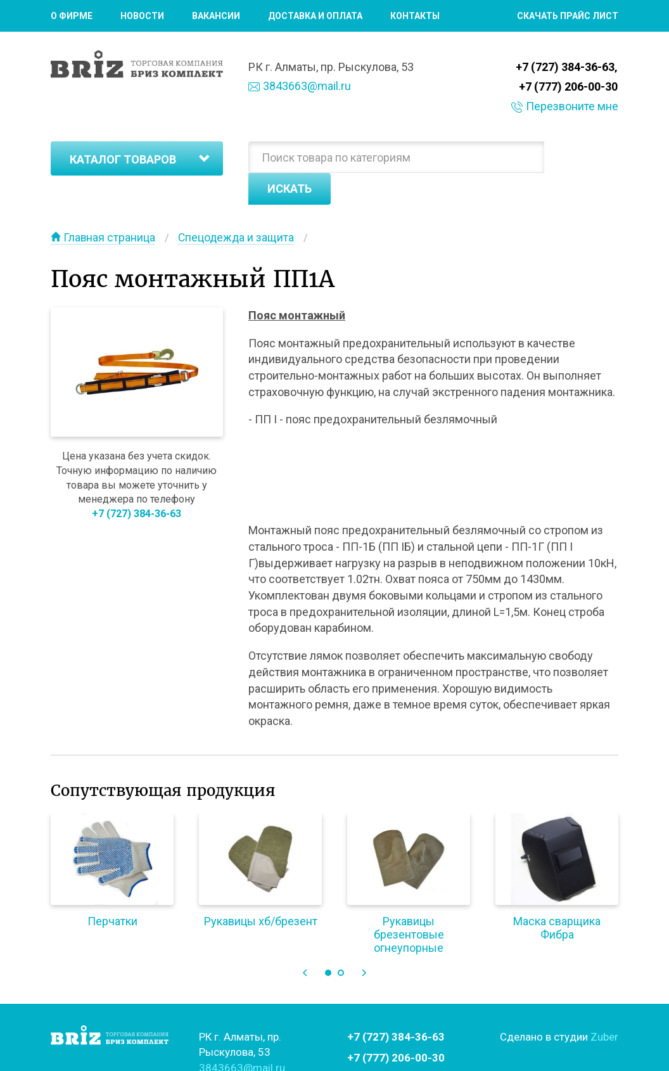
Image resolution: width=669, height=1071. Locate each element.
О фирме (71, 16)
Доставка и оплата (315, 16)
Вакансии (216, 16)
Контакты (415, 16)
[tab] (137, 157)
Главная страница (103, 207)
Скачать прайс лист (567, 16)
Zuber (604, 1007)
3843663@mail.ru (299, 86)
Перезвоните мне (564, 105)
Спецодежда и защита (238, 207)
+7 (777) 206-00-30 (568, 86)
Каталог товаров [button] (140, 158)
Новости (142, 16)
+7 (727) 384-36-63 (565, 67)
